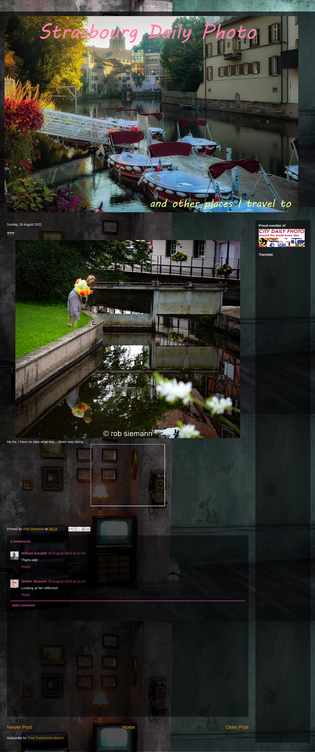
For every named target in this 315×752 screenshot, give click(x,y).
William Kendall (34, 553)
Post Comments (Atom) (46, 738)
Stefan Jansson (34, 581)
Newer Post (19, 727)
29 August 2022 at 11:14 (67, 581)
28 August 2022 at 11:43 (67, 553)
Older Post (237, 727)
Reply (25, 566)
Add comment (23, 605)
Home (128, 727)
